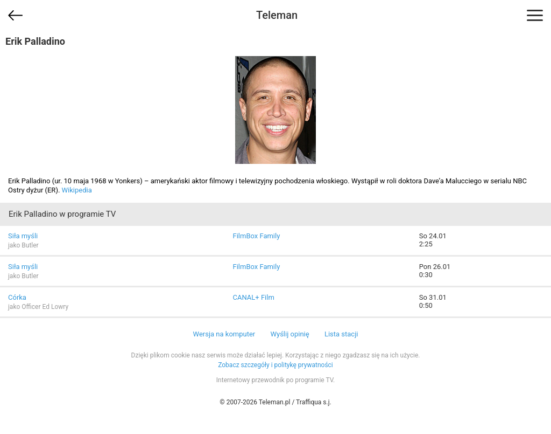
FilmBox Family (256, 236)
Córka (17, 297)
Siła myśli (23, 236)
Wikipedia (77, 190)
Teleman (277, 15)
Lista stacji (341, 334)
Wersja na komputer (224, 334)
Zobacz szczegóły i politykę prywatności (275, 365)
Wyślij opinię (289, 334)
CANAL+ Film (253, 297)
